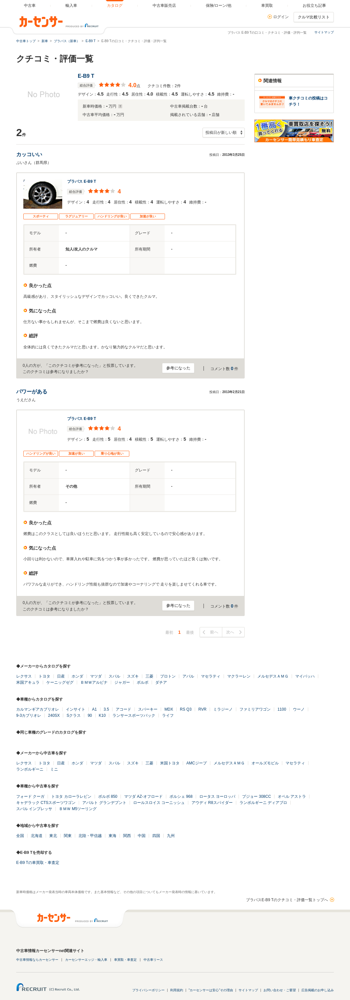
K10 (102, 715)
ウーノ (299, 709)
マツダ (96, 676)
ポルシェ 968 (180, 796)
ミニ (54, 769)
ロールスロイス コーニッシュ (159, 803)
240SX (54, 715)
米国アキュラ (28, 682)
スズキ (133, 676)
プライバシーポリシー (148, 990)
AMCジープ (196, 763)
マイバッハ (305, 676)
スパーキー (148, 709)
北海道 (36, 836)
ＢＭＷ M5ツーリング (78, 809)
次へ (230, 632)
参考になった (178, 368)
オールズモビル (265, 763)
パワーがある (31, 391)
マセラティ (210, 676)
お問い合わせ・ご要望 (279, 990)
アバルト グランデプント (104, 803)
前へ (214, 632)
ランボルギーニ (29, 769)
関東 (68, 836)
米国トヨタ (170, 763)
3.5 (106, 709)
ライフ (168, 715)
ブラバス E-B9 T (81, 181)
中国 (142, 836)
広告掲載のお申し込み (317, 990)
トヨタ (44, 676)
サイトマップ (324, 32)
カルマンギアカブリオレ (37, 709)
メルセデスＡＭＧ (272, 676)
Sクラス (73, 715)
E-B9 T (86, 76)
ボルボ (142, 682)
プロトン (168, 676)
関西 (127, 836)
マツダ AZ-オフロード (143, 796)
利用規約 (176, 990)
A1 (94, 709)
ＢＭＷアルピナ (94, 682)
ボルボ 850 (107, 796)
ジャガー (122, 682)
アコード (123, 709)
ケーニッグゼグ (60, 682)
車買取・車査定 (125, 959)
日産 (61, 676)
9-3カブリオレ (28, 715)
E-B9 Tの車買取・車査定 (37, 863)
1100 (281, 709)
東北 (53, 836)
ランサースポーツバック (133, 715)
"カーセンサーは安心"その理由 (211, 990)
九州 (171, 836)
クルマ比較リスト (314, 17)
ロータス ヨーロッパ (217, 796)
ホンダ (77, 676)
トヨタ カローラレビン (71, 796)
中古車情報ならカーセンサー (37, 959)
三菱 (149, 676)
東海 (112, 836)
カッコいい (29, 154)
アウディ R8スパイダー (212, 803)
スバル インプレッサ (34, 809)
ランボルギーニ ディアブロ (263, 803)
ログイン (281, 17)
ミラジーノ (223, 709)
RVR (202, 709)
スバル (114, 676)
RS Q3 (186, 709)
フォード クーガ (30, 796)
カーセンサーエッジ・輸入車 (86, 959)
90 (90, 715)
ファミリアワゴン (255, 709)
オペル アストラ (292, 796)
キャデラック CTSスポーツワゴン (46, 803)
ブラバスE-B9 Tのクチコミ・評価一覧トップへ (287, 900)
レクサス (24, 676)
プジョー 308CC (256, 796)
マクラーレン (239, 676)
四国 (156, 836)
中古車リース (153, 959)
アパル (188, 676)
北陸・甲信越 (90, 836)
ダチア (161, 682)
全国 (20, 836)
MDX (168, 709)
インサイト (75, 709)
